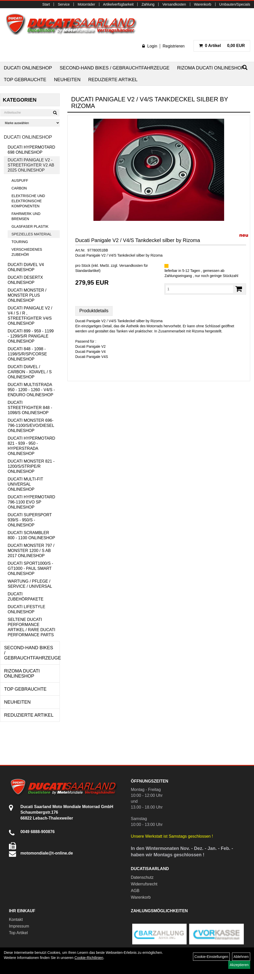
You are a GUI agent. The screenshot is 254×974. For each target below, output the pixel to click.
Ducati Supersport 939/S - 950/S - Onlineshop (30, 520)
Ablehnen (241, 957)
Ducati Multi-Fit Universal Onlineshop (25, 484)
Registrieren (174, 46)
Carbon (19, 188)
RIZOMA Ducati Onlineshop (210, 67)
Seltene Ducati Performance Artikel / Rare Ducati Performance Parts (31, 627)
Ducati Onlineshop (28, 67)
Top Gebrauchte (25, 79)
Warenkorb (202, 4)
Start (46, 4)
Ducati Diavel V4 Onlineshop (26, 267)
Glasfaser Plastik (30, 226)
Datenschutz (142, 877)
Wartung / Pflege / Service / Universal (30, 583)
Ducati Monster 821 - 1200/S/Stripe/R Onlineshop (31, 466)
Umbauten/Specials (234, 4)
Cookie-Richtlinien (89, 958)
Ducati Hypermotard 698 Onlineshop (31, 149)
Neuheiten (67, 79)
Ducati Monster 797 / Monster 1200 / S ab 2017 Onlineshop (31, 550)
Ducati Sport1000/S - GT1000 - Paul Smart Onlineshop (30, 568)
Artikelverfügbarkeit (118, 4)
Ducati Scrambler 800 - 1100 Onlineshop (31, 535)
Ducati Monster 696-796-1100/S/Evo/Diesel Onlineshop (31, 425)
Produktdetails (93, 310)
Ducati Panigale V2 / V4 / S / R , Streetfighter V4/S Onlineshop (30, 316)
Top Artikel (18, 933)
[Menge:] (199, 289)
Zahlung (147, 4)
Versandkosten (174, 4)
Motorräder (86, 4)
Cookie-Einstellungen (211, 957)
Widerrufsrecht (144, 884)
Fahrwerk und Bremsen (25, 216)
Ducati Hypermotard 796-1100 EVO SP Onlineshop (31, 502)
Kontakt (16, 919)
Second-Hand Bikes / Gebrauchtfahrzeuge (115, 67)
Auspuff (19, 180)
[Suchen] (55, 112)
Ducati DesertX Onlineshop (25, 280)
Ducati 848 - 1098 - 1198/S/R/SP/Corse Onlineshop (27, 354)
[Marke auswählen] (30, 123)
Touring (19, 242)
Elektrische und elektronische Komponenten (28, 201)
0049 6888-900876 (37, 831)
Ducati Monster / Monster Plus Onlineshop (27, 295)
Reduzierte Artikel (112, 79)
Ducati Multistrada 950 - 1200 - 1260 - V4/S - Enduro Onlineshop (31, 389)
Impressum (19, 926)
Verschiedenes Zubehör (26, 252)
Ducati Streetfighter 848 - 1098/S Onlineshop (30, 407)
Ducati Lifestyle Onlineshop (26, 609)
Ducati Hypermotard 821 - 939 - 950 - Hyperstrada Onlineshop (31, 446)
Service (64, 4)
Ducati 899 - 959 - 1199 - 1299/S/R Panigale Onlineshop (31, 336)
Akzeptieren (239, 965)
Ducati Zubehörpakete (25, 596)
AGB (135, 890)
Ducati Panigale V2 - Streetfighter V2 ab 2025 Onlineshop (31, 165)
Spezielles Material (31, 234)
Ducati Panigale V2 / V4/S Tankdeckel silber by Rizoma (137, 240)
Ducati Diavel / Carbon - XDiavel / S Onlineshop (30, 372)
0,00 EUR (222, 45)
